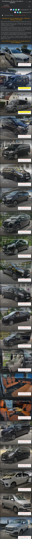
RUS (27, 1)
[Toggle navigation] (29, 6)
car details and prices (24, 65)
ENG (30, 1)
